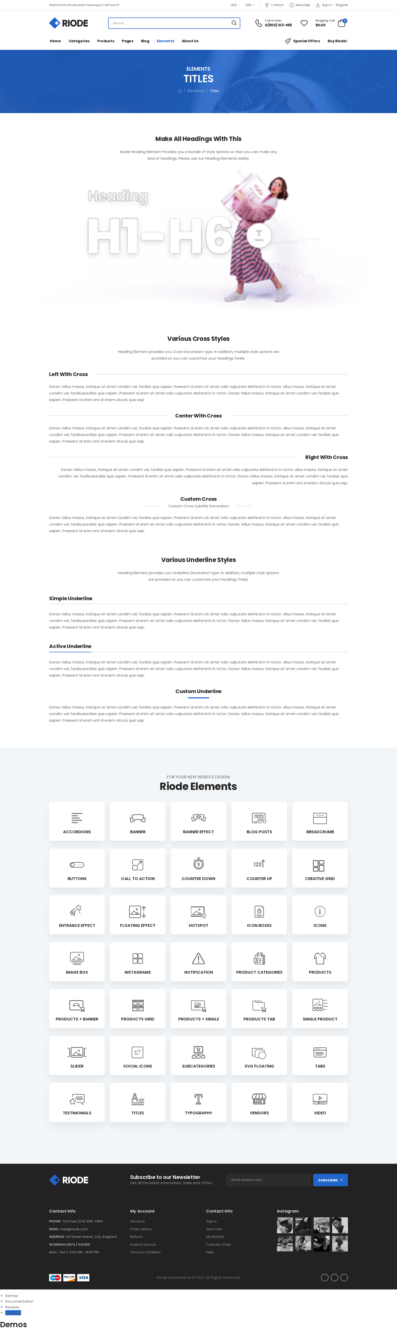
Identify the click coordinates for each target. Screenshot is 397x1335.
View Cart (214, 1229)
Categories (79, 41)
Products (105, 41)
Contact (274, 5)
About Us (190, 41)
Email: (54, 1229)
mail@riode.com (74, 1229)
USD (234, 5)
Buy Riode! (337, 41)
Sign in (324, 5)
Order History (141, 1229)
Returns (136, 1236)
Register (342, 5)
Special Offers (302, 41)
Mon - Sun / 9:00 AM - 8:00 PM (74, 1252)
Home (55, 41)
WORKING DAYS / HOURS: (69, 1244)
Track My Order (218, 1244)
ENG (249, 5)
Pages (127, 41)
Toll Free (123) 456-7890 (82, 1221)
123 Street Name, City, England (90, 1236)
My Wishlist (215, 1236)
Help (210, 1252)
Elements (165, 41)
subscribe (330, 1180)
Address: (57, 1236)
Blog (145, 41)
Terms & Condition (145, 1252)
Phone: (55, 1221)
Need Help (300, 5)
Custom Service (143, 1244)
